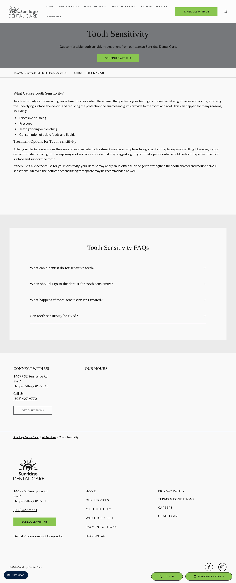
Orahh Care (168, 516)
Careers (165, 507)
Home (50, 6)
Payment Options (154, 6)
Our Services (69, 6)
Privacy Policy (171, 491)
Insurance (54, 16)
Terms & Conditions (176, 499)
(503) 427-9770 (95, 72)
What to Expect (124, 6)
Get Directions (33, 410)
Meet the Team (95, 6)
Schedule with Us (196, 11)
